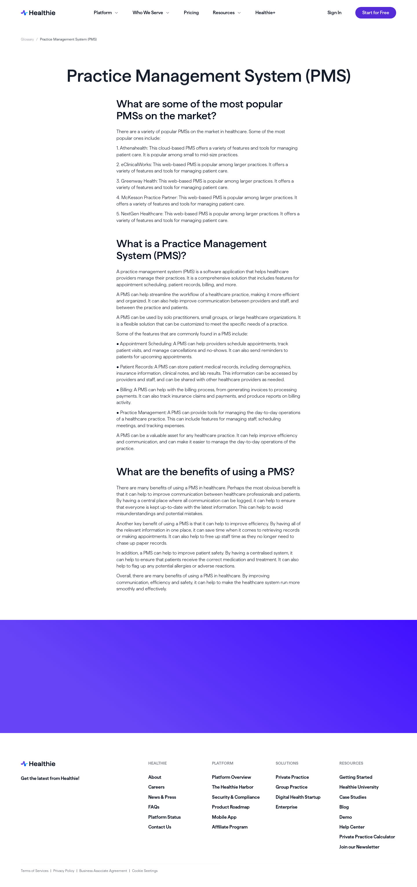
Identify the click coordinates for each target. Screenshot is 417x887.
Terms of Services (34, 871)
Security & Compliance (236, 797)
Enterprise (286, 807)
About (154, 777)
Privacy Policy (63, 871)
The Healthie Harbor (232, 787)
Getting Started (355, 777)
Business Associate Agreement (103, 871)
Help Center (352, 826)
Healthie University (358, 787)
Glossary (27, 39)
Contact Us (159, 826)
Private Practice (292, 777)
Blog (344, 807)
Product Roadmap (231, 807)
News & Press (162, 797)
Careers (156, 787)
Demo (345, 817)
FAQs (153, 807)
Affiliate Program (230, 826)
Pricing (191, 12)
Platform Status (164, 817)
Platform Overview (231, 777)
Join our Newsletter (359, 846)
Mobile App (224, 817)
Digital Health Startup (298, 797)
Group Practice (292, 787)
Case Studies (352, 797)
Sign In (334, 12)
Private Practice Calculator (367, 836)
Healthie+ (265, 12)
